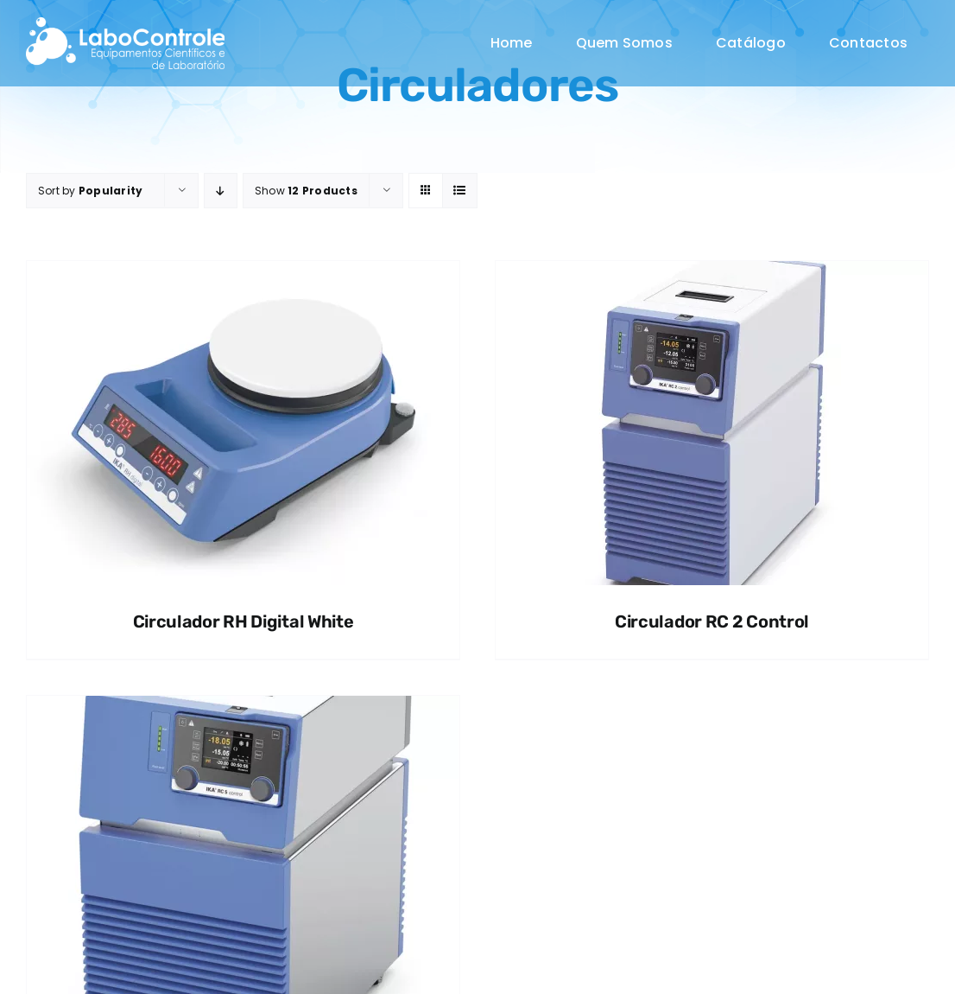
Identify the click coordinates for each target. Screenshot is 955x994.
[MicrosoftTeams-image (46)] (125, 24)
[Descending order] (220, 190)
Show (306, 190)
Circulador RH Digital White (243, 621)
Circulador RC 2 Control (712, 621)
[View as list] (460, 190)
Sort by (90, 190)
